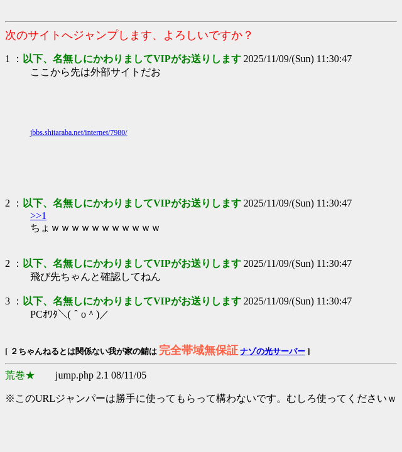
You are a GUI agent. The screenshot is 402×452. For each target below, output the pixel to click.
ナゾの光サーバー (272, 351)
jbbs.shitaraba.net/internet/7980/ (79, 132)
